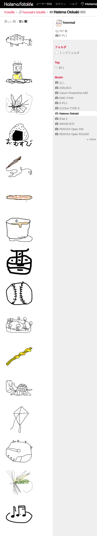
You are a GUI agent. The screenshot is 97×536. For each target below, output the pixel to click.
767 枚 (61, 31)
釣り (60, 67)
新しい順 (10, 21)
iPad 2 (61, 118)
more (91, 139)
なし (60, 82)
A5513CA (63, 88)
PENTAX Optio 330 (69, 129)
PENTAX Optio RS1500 (72, 134)
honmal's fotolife (32, 12)
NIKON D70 (64, 123)
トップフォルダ (67, 52)
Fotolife (9, 12)
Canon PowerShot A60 (71, 93)
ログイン (60, 3)
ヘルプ (73, 3)
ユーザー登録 (44, 3)
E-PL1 (61, 35)
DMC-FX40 (64, 98)
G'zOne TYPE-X (67, 108)
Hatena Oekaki (67, 113)
